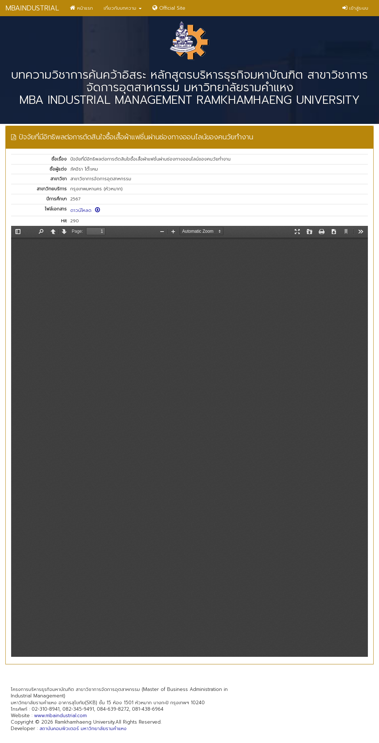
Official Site (168, 8)
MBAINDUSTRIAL (32, 8)
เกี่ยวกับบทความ (123, 8)
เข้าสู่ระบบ (355, 8)
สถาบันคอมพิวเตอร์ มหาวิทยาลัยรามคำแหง (83, 728)
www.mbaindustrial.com (60, 715)
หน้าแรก (81, 8)
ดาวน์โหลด (85, 210)
